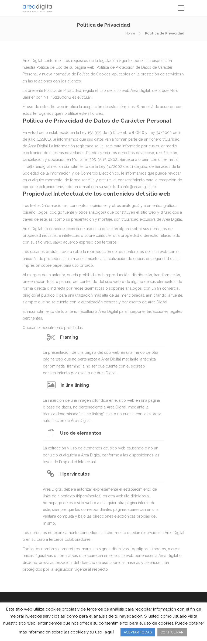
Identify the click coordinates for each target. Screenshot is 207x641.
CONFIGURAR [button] (172, 632)
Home (130, 33)
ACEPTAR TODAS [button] (138, 632)
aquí (109, 632)
